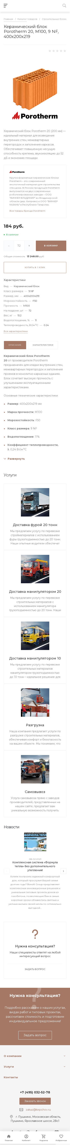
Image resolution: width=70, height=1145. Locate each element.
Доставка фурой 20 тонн (35, 525)
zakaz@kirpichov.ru (38, 1109)
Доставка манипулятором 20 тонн (35, 592)
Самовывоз (35, 792)
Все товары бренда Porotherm (27, 210)
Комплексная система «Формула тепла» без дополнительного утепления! (35, 866)
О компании (12, 1056)
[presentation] (6, 871)
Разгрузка (35, 725)
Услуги (9, 1066)
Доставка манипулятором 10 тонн (35, 658)
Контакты (11, 1077)
